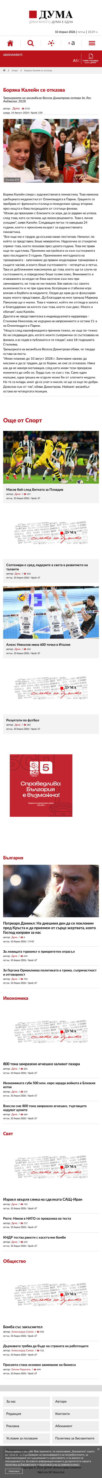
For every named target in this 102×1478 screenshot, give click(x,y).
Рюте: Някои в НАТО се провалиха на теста (37, 1218)
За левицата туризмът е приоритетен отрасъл (39, 951)
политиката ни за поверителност (59, 1464)
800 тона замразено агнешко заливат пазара (41, 1064)
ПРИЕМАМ (14, 1471)
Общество (14, 1261)
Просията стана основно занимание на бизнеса (39, 1365)
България (13, 858)
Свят (8, 1133)
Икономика (15, 998)
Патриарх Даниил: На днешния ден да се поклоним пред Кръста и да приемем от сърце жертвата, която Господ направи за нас (49, 928)
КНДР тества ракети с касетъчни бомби (34, 1237)
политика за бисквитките (21, 1464)
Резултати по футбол (22, 720)
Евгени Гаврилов (20, 1369)
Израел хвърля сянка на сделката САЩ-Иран (42, 1199)
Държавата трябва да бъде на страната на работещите (46, 1346)
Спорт (15, 70)
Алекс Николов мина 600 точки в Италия (38, 644)
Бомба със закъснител (23, 1327)
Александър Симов (22, 1331)
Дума (16, 108)
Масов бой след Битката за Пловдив (34, 489)
